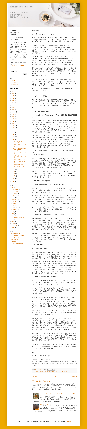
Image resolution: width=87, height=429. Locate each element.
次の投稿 (34, 376)
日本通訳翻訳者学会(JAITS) (17, 235)
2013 (13, 118)
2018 (13, 107)
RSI (12, 187)
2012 (13, 121)
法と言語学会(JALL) (15, 237)
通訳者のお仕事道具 (45, 404)
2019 (13, 105)
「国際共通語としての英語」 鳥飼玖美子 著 (19, 165)
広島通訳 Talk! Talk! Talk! (21, 6)
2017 (13, 109)
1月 (14, 178)
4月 (14, 171)
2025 (13, 91)
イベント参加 (15, 190)
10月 (14, 130)
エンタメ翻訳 (15, 192)
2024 (13, 93)
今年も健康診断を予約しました (41, 381)
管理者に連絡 (15, 84)
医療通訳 (13, 204)
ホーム (54, 376)
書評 (12, 212)
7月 (14, 136)
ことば (13, 197)
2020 (13, 102)
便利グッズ (14, 225)
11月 (14, 127)
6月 (14, 139)
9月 (14, 132)
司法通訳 (41, 371)
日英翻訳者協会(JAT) (15, 233)
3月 (14, 173)
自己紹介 (13, 82)
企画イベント (15, 207)
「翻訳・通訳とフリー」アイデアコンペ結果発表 (19, 161)
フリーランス (15, 202)
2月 (14, 176)
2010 (13, 181)
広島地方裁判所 (14, 239)
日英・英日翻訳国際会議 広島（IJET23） (19, 149)
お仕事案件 (14, 194)
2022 (13, 98)
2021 (13, 100)
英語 (37, 371)
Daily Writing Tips (14, 241)
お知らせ (13, 195)
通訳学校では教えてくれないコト (55, 371)
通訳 (45, 371)
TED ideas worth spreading (17, 243)
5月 (14, 169)
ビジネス (13, 200)
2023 (13, 96)
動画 (12, 221)
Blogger (69, 421)
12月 (14, 125)
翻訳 (12, 227)
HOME (13, 81)
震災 (12, 214)
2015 (13, 114)
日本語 (65, 371)
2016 (13, 112)
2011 (13, 123)
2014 (13, 116)
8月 (14, 134)
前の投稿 (74, 376)
